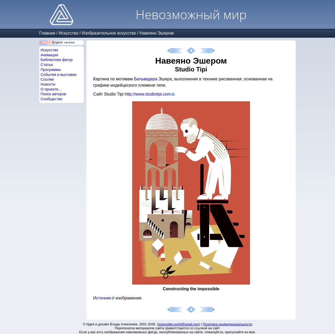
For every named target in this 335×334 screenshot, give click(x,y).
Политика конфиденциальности (227, 324)
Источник (102, 298)
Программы (51, 70)
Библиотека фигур (56, 60)
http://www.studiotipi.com (148, 94)
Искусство (68, 33)
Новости (48, 84)
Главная (47, 33)
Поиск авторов (53, 94)
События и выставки (58, 75)
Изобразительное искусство (109, 33)
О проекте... (51, 89)
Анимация (49, 55)
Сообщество (52, 99)
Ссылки (47, 79)
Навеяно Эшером (156, 33)
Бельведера (145, 79)
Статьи (47, 65)
